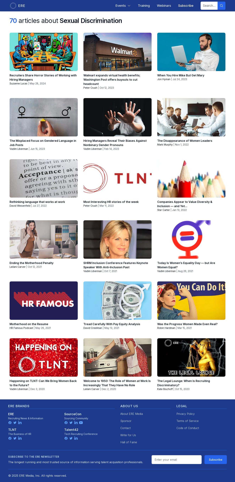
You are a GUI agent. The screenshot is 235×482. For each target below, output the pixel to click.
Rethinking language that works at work (37, 202)
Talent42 (71, 430)
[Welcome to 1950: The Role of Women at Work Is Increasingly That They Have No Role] (117, 357)
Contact (125, 428)
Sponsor (125, 421)
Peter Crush (90, 87)
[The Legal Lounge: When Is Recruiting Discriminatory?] (191, 357)
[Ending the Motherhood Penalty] (44, 239)
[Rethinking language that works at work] (44, 178)
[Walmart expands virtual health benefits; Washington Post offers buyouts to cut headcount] (117, 52)
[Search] (221, 6)
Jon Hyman (163, 79)
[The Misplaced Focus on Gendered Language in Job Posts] (44, 117)
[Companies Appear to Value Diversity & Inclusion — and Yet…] (191, 178)
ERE (11, 414)
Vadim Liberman (19, 148)
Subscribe (215, 459)
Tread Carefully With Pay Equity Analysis (111, 324)
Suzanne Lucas (18, 83)
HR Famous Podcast (21, 327)
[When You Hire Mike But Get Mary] (191, 52)
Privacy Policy (185, 414)
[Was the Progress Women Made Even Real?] (191, 300)
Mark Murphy (165, 144)
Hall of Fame (128, 442)
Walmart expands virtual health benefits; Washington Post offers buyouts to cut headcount (111, 80)
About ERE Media (131, 414)
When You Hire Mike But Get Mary (180, 75)
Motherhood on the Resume (29, 324)
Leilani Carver (18, 266)
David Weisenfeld (20, 205)
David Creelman (92, 327)
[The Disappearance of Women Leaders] (191, 117)
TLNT (12, 430)
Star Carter (163, 209)
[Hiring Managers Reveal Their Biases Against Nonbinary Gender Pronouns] (117, 117)
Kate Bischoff (165, 389)
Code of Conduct (187, 428)
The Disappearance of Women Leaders (184, 140)
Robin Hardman (166, 327)
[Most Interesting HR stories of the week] (117, 178)
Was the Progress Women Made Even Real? (187, 324)
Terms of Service (187, 421)
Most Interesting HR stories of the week (111, 202)
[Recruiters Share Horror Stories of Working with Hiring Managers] (44, 52)
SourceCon (72, 414)
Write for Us (128, 435)
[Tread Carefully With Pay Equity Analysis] (117, 300)
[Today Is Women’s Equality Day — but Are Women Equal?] (191, 239)
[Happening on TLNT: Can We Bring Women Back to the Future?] (44, 357)
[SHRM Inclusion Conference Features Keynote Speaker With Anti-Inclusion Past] (117, 239)
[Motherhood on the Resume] (44, 300)
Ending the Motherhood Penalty (31, 263)
